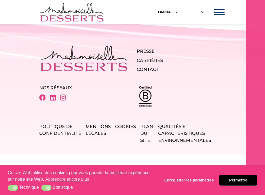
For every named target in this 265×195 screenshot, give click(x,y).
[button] (13, 188)
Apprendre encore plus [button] (67, 179)
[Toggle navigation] (214, 12)
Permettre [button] (238, 180)
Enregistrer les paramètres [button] (189, 180)
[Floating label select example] (181, 12)
